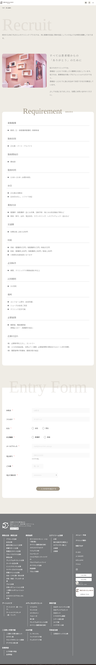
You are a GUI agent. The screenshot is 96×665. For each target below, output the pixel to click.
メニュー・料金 (81, 533)
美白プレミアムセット (60, 608)
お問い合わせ (79, 558)
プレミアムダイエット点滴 (15, 559)
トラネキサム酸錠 (59, 614)
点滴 (54, 537)
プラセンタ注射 (11, 537)
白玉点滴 (9, 540)
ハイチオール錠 (58, 624)
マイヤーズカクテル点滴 (14, 568)
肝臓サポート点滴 (12, 546)
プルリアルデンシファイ (38, 561)
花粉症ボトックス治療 (60, 632)
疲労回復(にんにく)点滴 (14, 544)
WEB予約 (83, 578)
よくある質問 (79, 554)
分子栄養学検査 (11, 650)
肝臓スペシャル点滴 (12, 571)
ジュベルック (34, 552)
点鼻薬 (55, 546)
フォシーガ (33, 614)
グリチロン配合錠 (12, 641)
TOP (3, 8)
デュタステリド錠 (36, 638)
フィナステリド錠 (36, 635)
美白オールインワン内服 (61, 605)
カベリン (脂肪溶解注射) (38, 543)
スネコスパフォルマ (36, 546)
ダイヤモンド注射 (36, 564)
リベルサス (33, 605)
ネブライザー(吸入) (59, 544)
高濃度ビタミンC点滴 (13, 550)
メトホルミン (34, 611)
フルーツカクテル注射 (13, 553)
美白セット (57, 611)
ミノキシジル (34, 632)
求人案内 (78, 550)
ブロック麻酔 (34, 570)
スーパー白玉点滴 (12, 562)
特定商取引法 (40, 663)
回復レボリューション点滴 (15, 586)
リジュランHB (34, 549)
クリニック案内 (81, 539)
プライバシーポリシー (30, 663)
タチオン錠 (10, 635)
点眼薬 (55, 550)
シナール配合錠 (58, 617)
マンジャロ (33, 608)
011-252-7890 (85, 583)
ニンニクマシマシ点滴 (13, 565)
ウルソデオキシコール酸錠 (15, 638)
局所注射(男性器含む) (60, 540)
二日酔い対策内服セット (14, 632)
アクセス (78, 562)
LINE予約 (83, 574)
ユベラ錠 (56, 620)
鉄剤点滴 (9, 556)
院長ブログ (79, 544)
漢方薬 (32, 617)
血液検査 (9, 653)
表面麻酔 (33, 567)
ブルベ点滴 (10, 583)
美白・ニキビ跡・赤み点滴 (15, 574)
